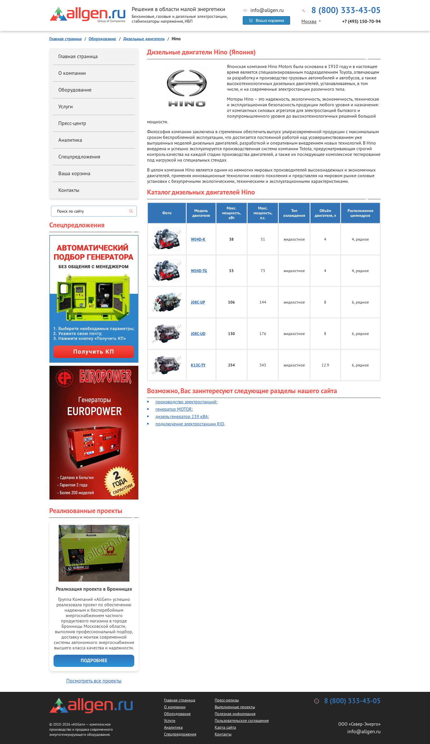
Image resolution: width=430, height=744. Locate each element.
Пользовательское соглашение (242, 720)
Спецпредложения (79, 156)
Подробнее (94, 661)
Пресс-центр (72, 123)
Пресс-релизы (227, 700)
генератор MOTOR (174, 409)
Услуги (65, 106)
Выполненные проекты (235, 706)
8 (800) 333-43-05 (346, 10)
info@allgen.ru (267, 10)
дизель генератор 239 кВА (182, 416)
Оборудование (74, 89)
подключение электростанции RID (190, 424)
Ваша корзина (74, 173)
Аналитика (70, 140)
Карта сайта (225, 727)
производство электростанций (186, 401)
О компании (72, 73)
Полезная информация (235, 713)
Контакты (68, 190)
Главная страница (78, 56)
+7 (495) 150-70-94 (361, 21)
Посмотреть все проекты (94, 680)
